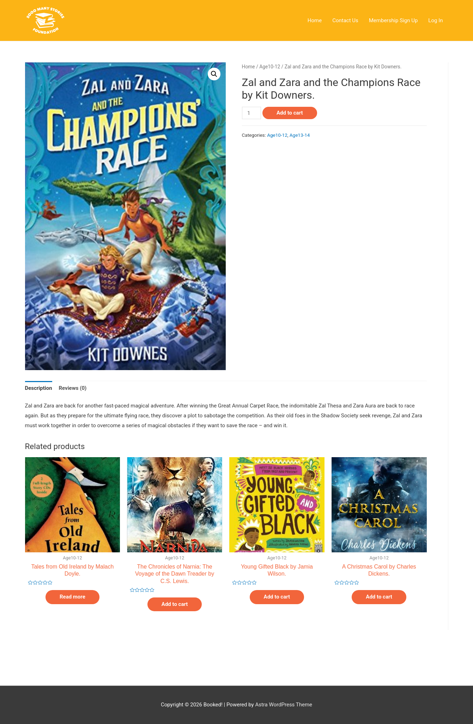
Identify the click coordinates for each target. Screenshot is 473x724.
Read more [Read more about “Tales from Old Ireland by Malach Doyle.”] (72, 597)
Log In (435, 20)
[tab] (38, 388)
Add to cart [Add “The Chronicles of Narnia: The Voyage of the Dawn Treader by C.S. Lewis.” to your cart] (175, 604)
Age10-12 (269, 66)
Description (38, 388)
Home (315, 20)
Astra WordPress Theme (283, 704)
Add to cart (290, 113)
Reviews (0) (72, 388)
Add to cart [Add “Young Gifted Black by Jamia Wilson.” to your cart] (277, 597)
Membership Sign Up (393, 20)
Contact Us (345, 20)
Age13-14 (300, 135)
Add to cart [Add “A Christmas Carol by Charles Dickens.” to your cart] (379, 597)
